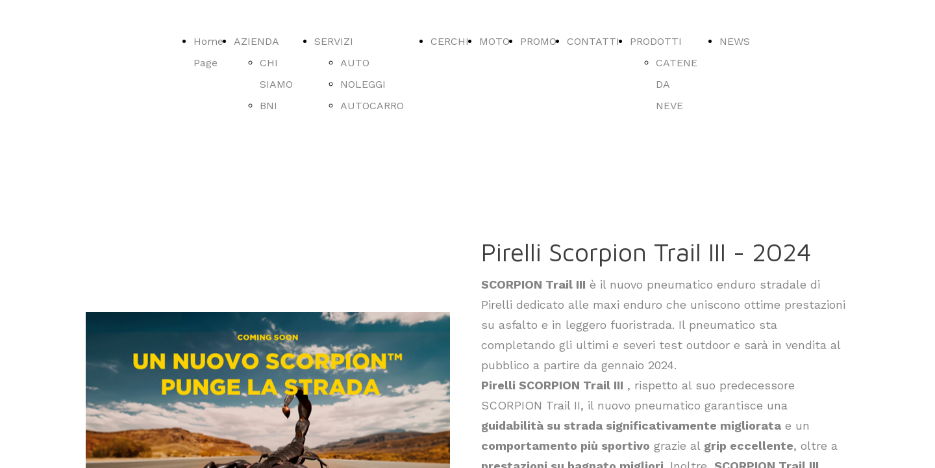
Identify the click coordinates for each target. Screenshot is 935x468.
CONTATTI (593, 41)
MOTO (494, 41)
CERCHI (449, 41)
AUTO (354, 63)
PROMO (538, 41)
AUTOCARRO (372, 105)
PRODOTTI (656, 41)
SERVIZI (333, 41)
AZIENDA (256, 41)
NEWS (734, 41)
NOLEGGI (363, 84)
